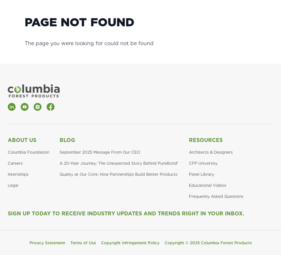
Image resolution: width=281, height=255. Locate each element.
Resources (206, 140)
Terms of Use (83, 242)
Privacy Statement (47, 242)
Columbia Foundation (28, 152)
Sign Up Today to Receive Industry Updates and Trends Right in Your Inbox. (126, 213)
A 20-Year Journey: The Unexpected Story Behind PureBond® (119, 163)
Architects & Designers (211, 152)
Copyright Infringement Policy (130, 242)
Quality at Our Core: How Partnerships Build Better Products (118, 174)
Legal (13, 185)
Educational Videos (207, 185)
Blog (67, 140)
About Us (22, 140)
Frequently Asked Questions (216, 196)
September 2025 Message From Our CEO (100, 152)
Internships (18, 174)
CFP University (203, 163)
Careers (15, 163)
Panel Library (201, 174)
